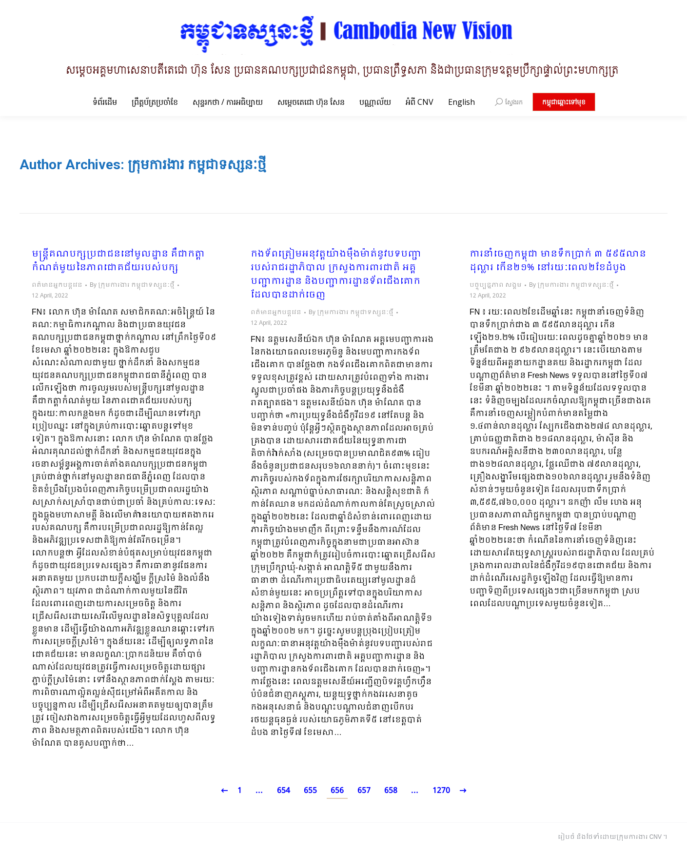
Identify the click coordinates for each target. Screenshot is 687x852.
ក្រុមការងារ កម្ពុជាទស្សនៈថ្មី (197, 165)
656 (337, 790)
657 (364, 790)
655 (310, 790)
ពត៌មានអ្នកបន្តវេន (57, 285)
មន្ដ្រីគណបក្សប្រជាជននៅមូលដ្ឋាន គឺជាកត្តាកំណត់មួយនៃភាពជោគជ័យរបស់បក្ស (118, 261)
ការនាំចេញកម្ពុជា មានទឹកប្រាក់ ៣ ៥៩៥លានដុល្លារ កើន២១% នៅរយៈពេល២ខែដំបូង (558, 261)
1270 (441, 790)
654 (283, 790)
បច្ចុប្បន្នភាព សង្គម (496, 285)
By (132, 285)
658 (390, 790)
